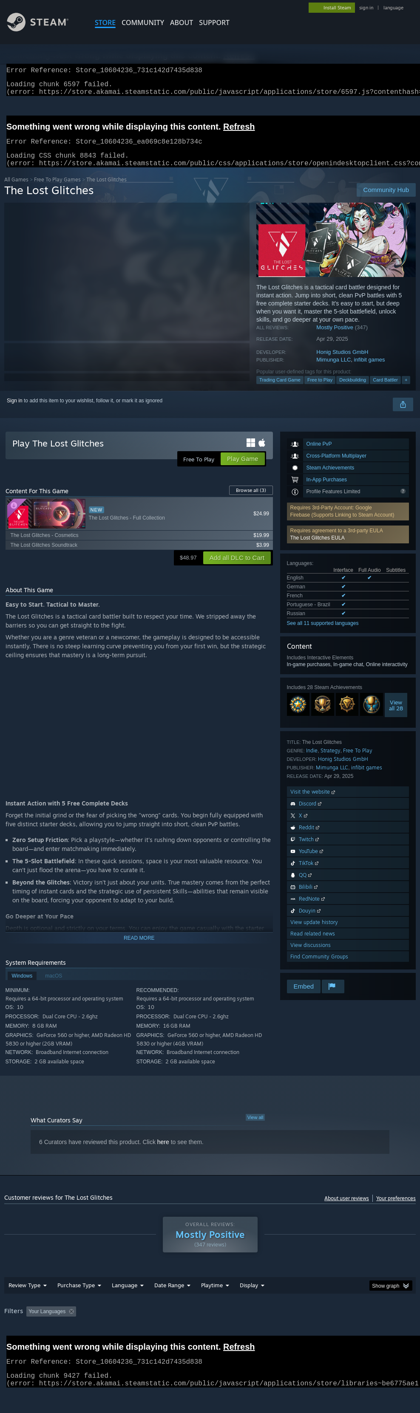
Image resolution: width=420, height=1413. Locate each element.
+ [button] (406, 390)
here (163, 1152)
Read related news (312, 944)
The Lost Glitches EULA (317, 548)
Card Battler (385, 390)
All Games (16, 190)
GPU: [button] (12, 1333)
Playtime (212, 1295)
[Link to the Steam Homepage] (44, 29)
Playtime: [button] (198, 1322)
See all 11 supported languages (323, 633)
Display (249, 1295)
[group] (210, 1327)
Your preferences (396, 1208)
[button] (348, 545)
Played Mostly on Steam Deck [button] (260, 1322)
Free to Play (319, 390)
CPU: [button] (375, 1322)
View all (255, 1127)
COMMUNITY (143, 22)
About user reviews (346, 1208)
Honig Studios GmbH (342, 362)
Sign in (15, 411)
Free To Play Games (57, 190)
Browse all (251, 500)
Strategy (331, 760)
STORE (105, 22)
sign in (366, 8)
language (393, 8)
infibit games (369, 370)
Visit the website (313, 802)
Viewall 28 (396, 715)
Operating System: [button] (331, 1322)
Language (124, 1295)
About (181, 22)
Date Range (169, 1295)
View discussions (310, 955)
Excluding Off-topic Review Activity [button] (133, 1322)
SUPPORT (214, 22)
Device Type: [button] (50, 1333)
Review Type (24, 1295)
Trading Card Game (280, 390)
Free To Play (357, 760)
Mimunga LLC (333, 370)
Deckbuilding (352, 390)
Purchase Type (76, 1295)
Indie (312, 760)
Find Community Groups (319, 967)
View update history (314, 932)
